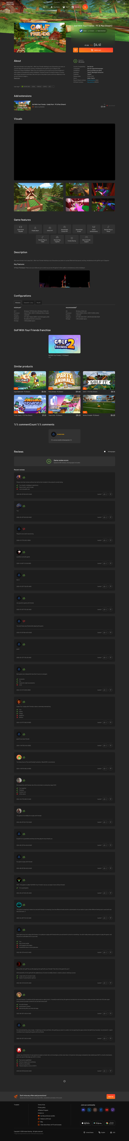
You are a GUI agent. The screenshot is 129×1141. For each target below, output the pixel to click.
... (53, 86)
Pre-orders (57, 2)
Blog (71, 2)
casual (33, 86)
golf (50, 86)
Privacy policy (41, 1107)
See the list (90, 66)
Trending (49, 2)
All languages (109, 452)
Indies (89, 78)
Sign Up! (110, 1096)
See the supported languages (95, 68)
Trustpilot (16, 1104)
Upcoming (65, 2)
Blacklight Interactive (97, 72)
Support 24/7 (78, 2)
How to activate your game (94, 70)
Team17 (89, 72)
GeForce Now (27, 86)
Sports (93, 78)
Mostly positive (91, 80)
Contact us (41, 1113)
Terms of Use (41, 1104)
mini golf (39, 86)
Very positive (90, 82)
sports (45, 86)
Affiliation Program (43, 1110)
